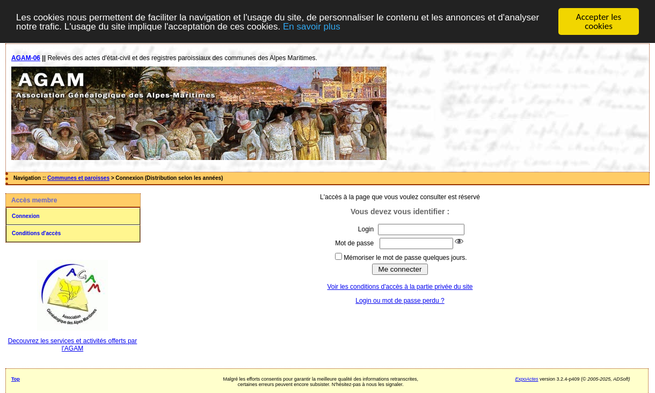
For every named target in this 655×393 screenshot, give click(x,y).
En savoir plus (311, 26)
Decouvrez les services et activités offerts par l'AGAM (72, 344)
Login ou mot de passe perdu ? (399, 300)
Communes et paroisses (78, 178)
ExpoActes (526, 379)
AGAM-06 (25, 58)
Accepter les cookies (598, 21)
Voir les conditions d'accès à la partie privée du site (399, 286)
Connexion (26, 216)
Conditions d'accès (36, 233)
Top (15, 379)
